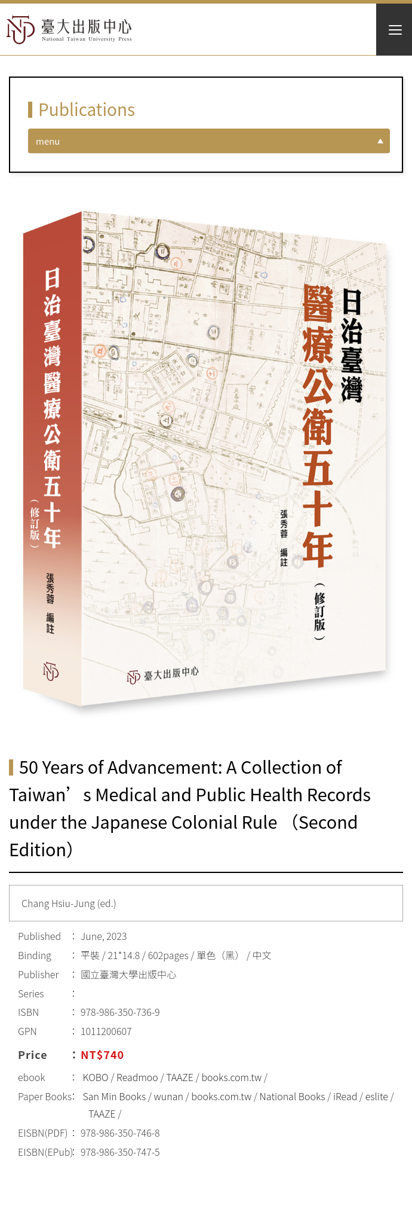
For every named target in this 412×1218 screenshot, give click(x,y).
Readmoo (137, 1077)
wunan (168, 1096)
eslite (376, 1096)
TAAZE (179, 1077)
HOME (69, 30)
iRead (345, 1096)
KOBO (96, 1077)
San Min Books (114, 1096)
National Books (292, 1096)
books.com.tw (231, 1077)
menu (48, 141)
